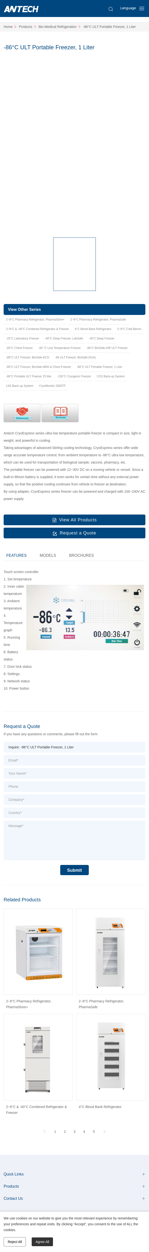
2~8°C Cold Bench (129, 329)
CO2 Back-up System (111, 376)
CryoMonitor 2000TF (52, 386)
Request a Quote (78, 533)
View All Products (78, 519)
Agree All (42, 1242)
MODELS (48, 555)
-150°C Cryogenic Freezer (74, 376)
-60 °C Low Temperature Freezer (59, 348)
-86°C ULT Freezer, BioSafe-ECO (27, 357)
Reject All (15, 1242)
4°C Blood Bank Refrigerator (93, 329)
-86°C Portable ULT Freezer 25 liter (29, 376)
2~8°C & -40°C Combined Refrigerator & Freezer (37, 329)
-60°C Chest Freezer (19, 348)
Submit (74, 870)
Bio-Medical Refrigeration (57, 27)
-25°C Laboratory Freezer (22, 338)
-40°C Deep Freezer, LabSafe (64, 338)
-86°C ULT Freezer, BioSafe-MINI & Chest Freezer (38, 367)
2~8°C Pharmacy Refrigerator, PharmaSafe (98, 319)
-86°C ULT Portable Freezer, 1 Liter (109, 27)
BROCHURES (81, 555)
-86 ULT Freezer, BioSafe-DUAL (75, 357)
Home (8, 27)
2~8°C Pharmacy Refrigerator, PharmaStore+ (35, 319)
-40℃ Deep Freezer (101, 338)
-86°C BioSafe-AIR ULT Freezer (107, 348)
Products (25, 27)
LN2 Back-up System (19, 386)
